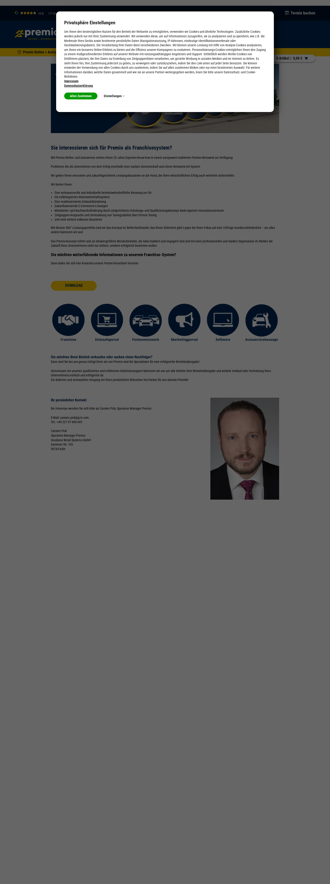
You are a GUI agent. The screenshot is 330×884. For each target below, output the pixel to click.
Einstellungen (114, 96)
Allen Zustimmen (81, 96)
